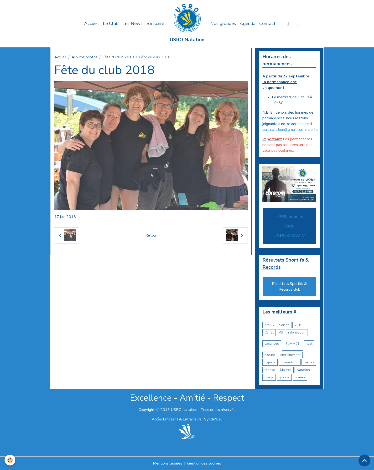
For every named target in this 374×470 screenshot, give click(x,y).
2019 (298, 325)
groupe (284, 377)
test (309, 343)
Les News (132, 23)
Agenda (247, 23)
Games (309, 362)
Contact (267, 23)
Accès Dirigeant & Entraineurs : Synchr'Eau (187, 419)
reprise (270, 370)
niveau (300, 377)
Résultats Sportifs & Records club (289, 286)
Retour (151, 235)
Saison (284, 325)
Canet (269, 332)
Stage (269, 377)
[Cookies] (10, 460)
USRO (292, 343)
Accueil (91, 23)
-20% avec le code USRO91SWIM (289, 226)
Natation (303, 370)
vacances (272, 343)
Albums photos (85, 57)
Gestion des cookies (204, 463)
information (296, 332)
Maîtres (285, 370)
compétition (289, 362)
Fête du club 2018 (118, 57)
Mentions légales (167, 463)
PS (281, 332)
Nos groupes (223, 23)
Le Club (111, 23)
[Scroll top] (364, 460)
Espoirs (270, 362)
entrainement (290, 355)
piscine (270, 355)
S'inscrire (155, 23)
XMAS (269, 325)
